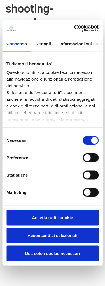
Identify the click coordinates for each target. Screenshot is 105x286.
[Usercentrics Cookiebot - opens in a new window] (75, 28)
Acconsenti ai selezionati (52, 235)
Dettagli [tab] (43, 43)
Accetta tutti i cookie (52, 217)
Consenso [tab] (16, 43)
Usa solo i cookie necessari (52, 253)
